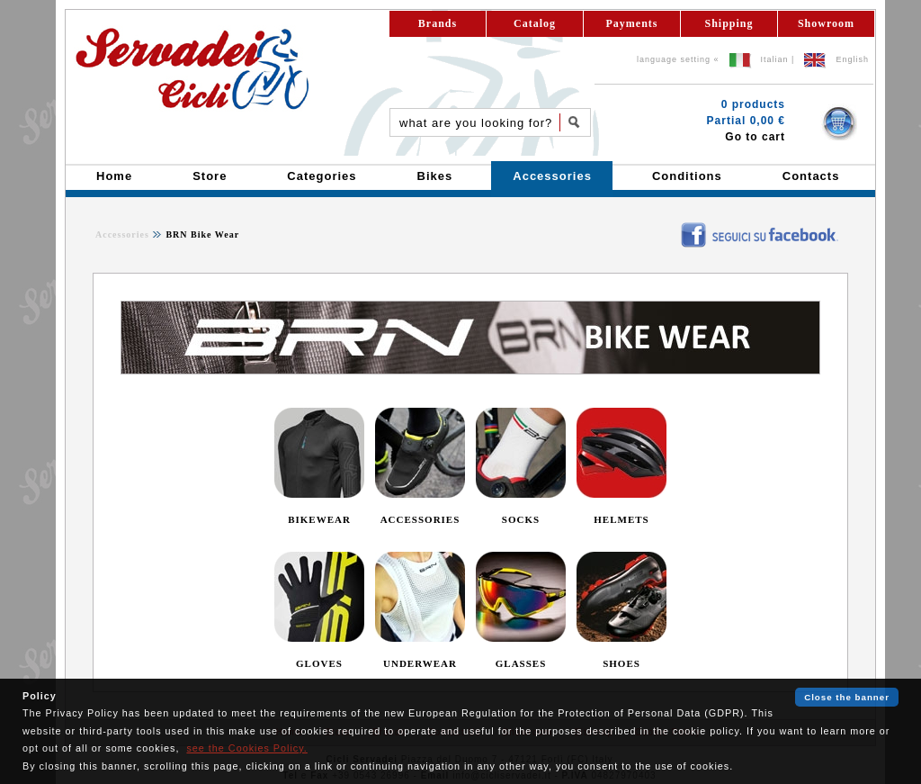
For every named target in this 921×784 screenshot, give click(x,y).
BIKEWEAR (319, 519)
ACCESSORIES (420, 519)
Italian (775, 59)
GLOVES (319, 663)
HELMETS (621, 519)
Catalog (535, 23)
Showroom (826, 23)
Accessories (122, 234)
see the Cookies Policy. (246, 748)
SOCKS (521, 519)
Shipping (728, 23)
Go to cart (755, 137)
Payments (632, 23)
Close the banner (847, 697)
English (852, 59)
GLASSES (521, 663)
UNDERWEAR (420, 663)
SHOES (621, 663)
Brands (437, 23)
